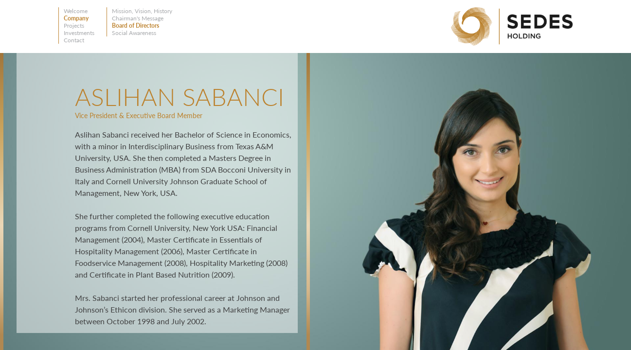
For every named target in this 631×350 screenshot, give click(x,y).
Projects (74, 25)
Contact (74, 40)
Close (293, 66)
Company (76, 18)
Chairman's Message (137, 18)
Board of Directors (135, 25)
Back (33, 98)
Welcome (76, 11)
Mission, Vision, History (142, 11)
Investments (79, 32)
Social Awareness (134, 32)
